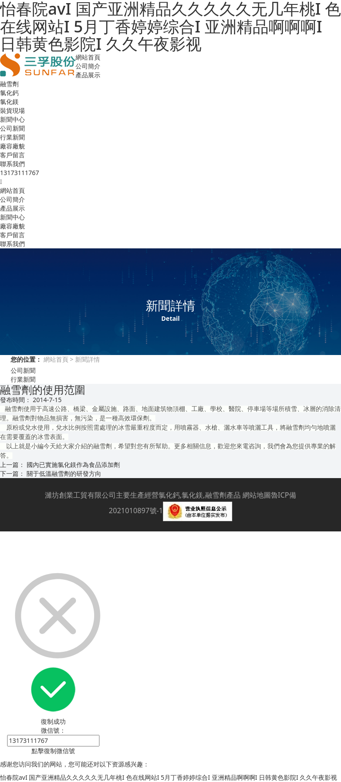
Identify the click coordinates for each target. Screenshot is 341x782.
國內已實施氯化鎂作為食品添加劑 (73, 464)
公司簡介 (87, 66)
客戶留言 (12, 155)
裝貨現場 (12, 110)
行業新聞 (12, 137)
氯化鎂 (9, 101)
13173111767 (19, 172)
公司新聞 (12, 128)
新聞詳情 (86, 359)
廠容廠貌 (12, 146)
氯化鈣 (9, 92)
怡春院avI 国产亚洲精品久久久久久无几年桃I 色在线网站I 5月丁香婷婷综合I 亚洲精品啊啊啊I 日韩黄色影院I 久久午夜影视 (168, 777)
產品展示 (87, 75)
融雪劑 (9, 84)
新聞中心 (12, 119)
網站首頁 (87, 57)
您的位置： (26, 359)
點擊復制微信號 (53, 750)
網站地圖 (256, 495)
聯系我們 (12, 164)
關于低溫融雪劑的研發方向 (64, 473)
